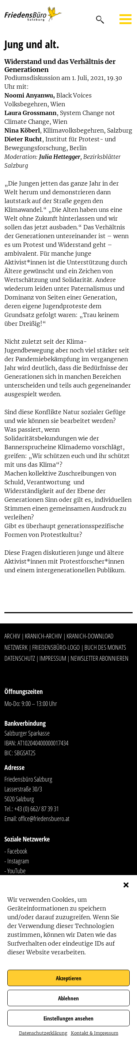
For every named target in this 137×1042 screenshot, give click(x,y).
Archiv (12, 635)
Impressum (52, 658)
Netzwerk (15, 647)
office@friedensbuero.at (43, 818)
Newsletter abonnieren (100, 658)
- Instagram (16, 860)
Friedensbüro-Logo (56, 647)
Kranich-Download (90, 635)
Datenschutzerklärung (43, 1033)
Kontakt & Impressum (94, 1033)
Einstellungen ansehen (68, 1018)
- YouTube (15, 870)
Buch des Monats (105, 647)
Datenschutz (19, 658)
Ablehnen (68, 998)
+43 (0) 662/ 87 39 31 (36, 808)
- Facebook (15, 851)
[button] (126, 884)
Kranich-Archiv (43, 635)
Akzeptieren (68, 978)
